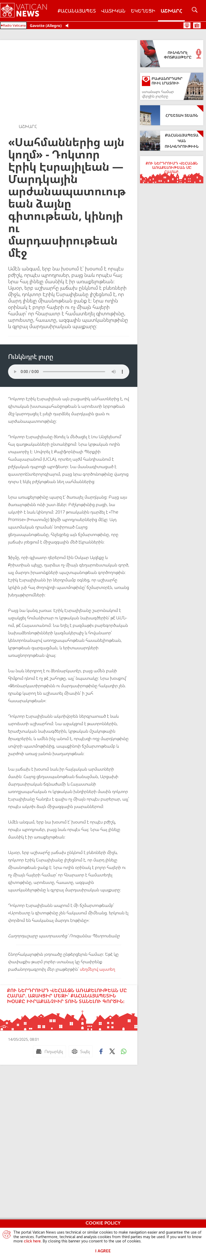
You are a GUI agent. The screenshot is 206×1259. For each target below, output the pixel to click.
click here (32, 1241)
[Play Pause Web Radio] (68, 25)
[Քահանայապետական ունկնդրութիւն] (171, 141)
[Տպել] (81, 1051)
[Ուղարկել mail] (49, 1051)
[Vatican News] (27, 10)
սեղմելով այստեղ (97, 969)
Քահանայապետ (77, 10)
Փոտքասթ (186, 25)
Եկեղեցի (143, 10)
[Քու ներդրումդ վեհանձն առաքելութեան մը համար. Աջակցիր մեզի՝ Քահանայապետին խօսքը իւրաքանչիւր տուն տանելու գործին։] (68, 1008)
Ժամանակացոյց (197, 25)
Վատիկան (113, 10)
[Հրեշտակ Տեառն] (171, 115)
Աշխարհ (171, 10)
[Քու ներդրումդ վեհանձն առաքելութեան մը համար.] (171, 169)
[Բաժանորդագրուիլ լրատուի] (171, 86)
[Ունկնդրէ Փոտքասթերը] (171, 53)
